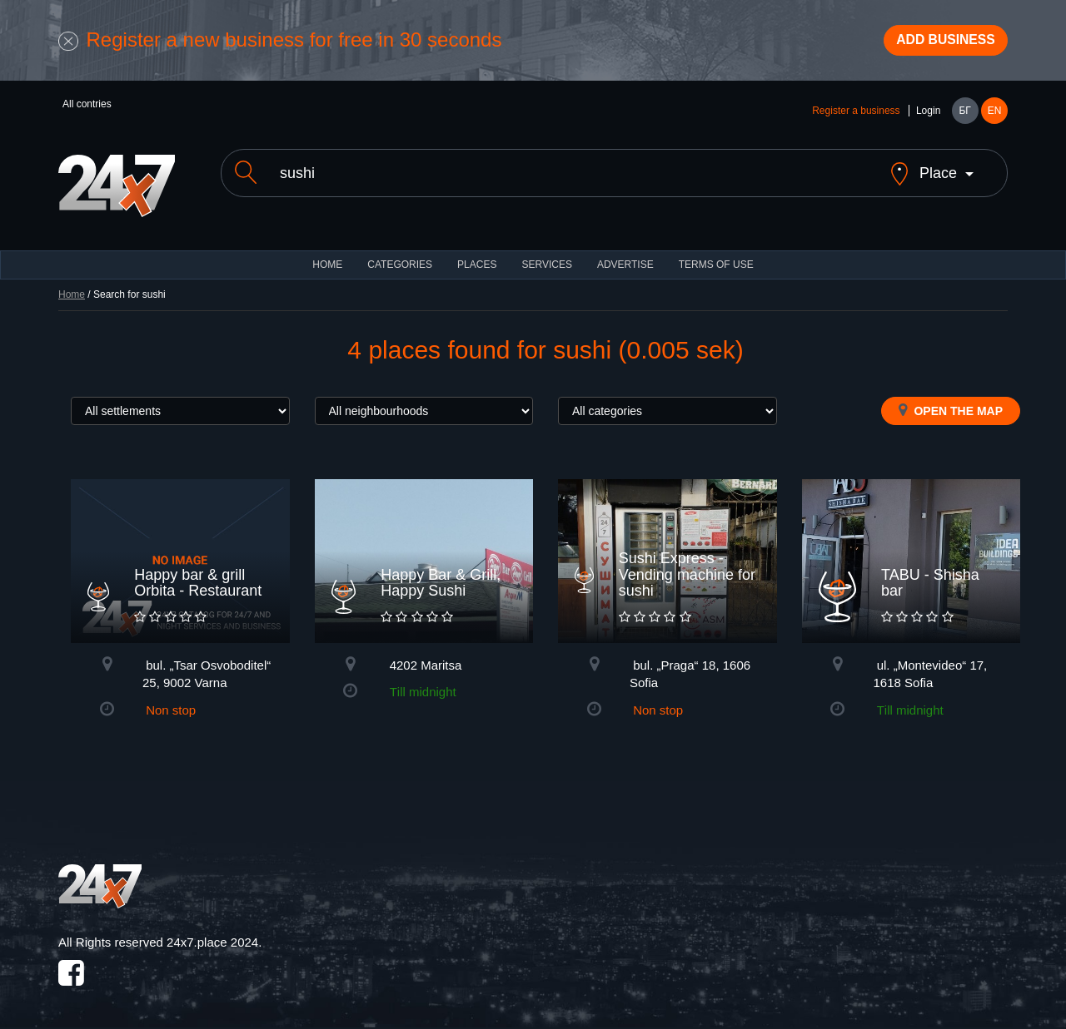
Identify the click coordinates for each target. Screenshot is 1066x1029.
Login (928, 118)
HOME (327, 258)
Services (546, 258)
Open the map (951, 403)
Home (71, 288)
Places (476, 258)
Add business (933, 44)
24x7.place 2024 (212, 935)
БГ (964, 118)
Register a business (855, 118)
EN (995, 118)
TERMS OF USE (716, 258)
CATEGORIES (399, 258)
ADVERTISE (625, 258)
